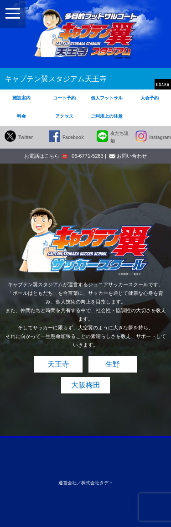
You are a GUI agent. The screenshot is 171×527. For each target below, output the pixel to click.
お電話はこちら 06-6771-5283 (64, 156)
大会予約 (149, 97)
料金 (21, 116)
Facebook (73, 137)
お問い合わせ (132, 156)
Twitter (25, 137)
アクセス (64, 116)
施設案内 (21, 97)
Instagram (160, 137)
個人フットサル (107, 97)
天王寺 (58, 364)
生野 (112, 364)
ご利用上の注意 (107, 116)
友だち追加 (119, 137)
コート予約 (64, 97)
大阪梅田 (85, 385)
